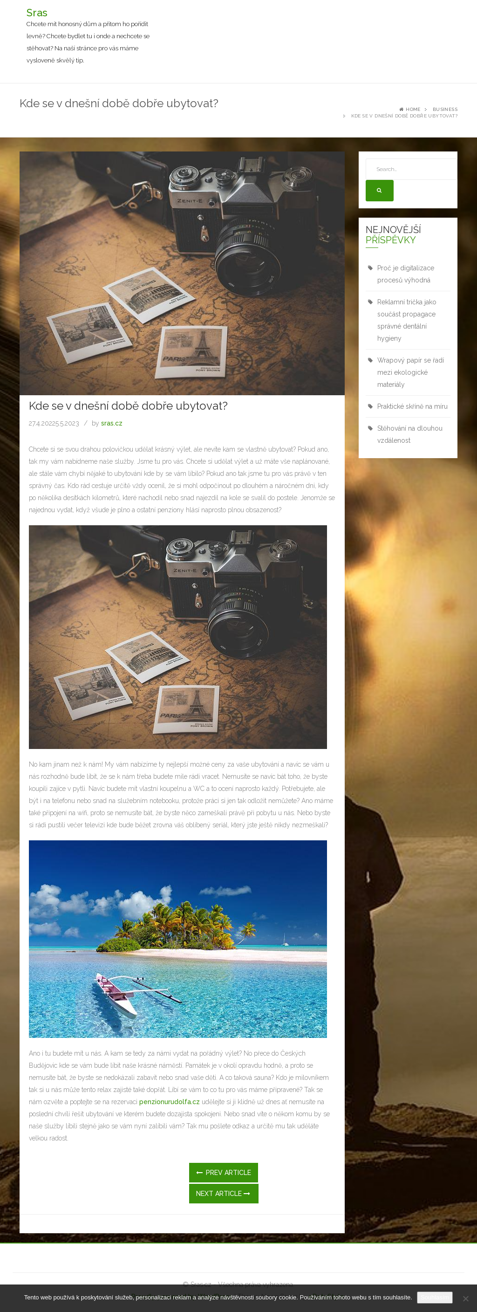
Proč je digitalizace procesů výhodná (405, 274)
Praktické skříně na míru (412, 406)
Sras (37, 13)
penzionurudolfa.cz (169, 1102)
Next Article (223, 1193)
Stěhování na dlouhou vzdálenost (410, 434)
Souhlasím (435, 1297)
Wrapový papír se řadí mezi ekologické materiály (410, 372)
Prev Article (223, 1172)
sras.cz (112, 423)
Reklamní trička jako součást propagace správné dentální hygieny (406, 320)
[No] (465, 1298)
